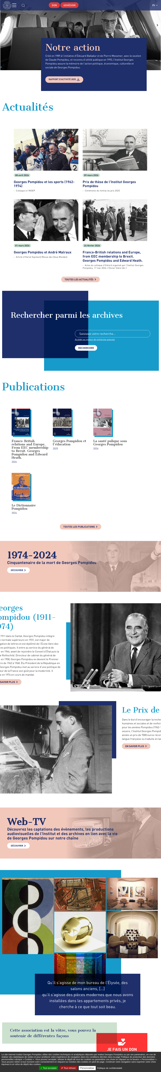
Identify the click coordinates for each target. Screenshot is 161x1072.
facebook (115, 1050)
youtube (143, 1050)
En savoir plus (135, 701)
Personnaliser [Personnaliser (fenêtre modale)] (87, 1068)
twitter (120, 1050)
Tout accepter (48, 1068)
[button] (1, 67)
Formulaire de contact (78, 1050)
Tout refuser (68, 1068)
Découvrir (17, 524)
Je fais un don (122, 1004)
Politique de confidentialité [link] (109, 1068)
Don (54, 5)
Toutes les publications (79, 481)
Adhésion (70, 5)
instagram (127, 1050)
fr (154, 5)
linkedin (135, 1050)
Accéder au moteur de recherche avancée (96, 339)
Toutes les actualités (79, 279)
